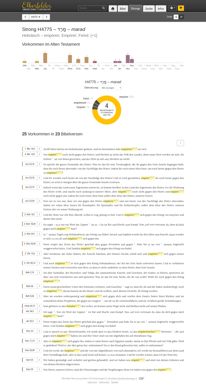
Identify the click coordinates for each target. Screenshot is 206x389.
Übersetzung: (91, 87)
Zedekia (76, 248)
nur (63, 224)
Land (66, 187)
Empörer (72, 350)
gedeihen (51, 345)
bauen (73, 205)
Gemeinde (73, 164)
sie (172, 154)
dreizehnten (108, 149)
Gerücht (132, 291)
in (123, 187)
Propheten (70, 300)
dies (74, 345)
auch (51, 263)
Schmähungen (173, 300)
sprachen (89, 277)
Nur (45, 154)
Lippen (84, 224)
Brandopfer (88, 205)
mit (102, 159)
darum (66, 291)
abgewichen (73, 364)
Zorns (67, 244)
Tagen (60, 234)
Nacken (55, 267)
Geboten (174, 360)
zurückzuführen (128, 300)
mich (53, 335)
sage (50, 312)
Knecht (164, 234)
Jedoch (47, 187)
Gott (155, 164)
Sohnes (116, 253)
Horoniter (75, 272)
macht (71, 191)
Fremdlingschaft (58, 354)
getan (80, 345)
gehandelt (102, 360)
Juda (139, 244)
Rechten (61, 364)
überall (78, 214)
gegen (148, 214)
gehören (53, 306)
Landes (138, 154)
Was (95, 164)
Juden (159, 286)
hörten (164, 272)
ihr (50, 178)
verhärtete (178, 263)
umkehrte (112, 267)
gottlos (92, 360)
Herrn (46, 258)
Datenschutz (104, 382)
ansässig (87, 191)
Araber (151, 272)
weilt (59, 191)
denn (146, 154)
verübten (152, 300)
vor (58, 209)
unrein (92, 187)
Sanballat (58, 272)
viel (164, 341)
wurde (135, 234)
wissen (148, 354)
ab (60, 238)
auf (147, 224)
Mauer (90, 291)
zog (96, 214)
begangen (172, 164)
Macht (120, 224)
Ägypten (119, 341)
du (144, 286)
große (161, 300)
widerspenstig (71, 296)
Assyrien (174, 214)
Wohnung (178, 187)
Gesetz (146, 296)
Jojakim (127, 234)
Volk (126, 154)
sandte (129, 341)
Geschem (137, 272)
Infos (161, 8)
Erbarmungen (91, 369)
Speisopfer (107, 205)
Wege (116, 306)
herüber (116, 187)
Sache (122, 277)
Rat (110, 224)
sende (94, 331)
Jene (45, 306)
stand (53, 286)
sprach (55, 331)
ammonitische (108, 272)
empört (55, 154)
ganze (63, 164)
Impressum (92, 382)
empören (54, 172)
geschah (89, 244)
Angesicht (178, 244)
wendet (57, 178)
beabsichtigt (170, 286)
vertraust (160, 224)
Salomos (101, 253)
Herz (85, 267)
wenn (55, 187)
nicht (72, 154)
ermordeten (50, 300)
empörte (131, 214)
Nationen (89, 286)
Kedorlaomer (76, 149)
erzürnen (114, 182)
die (133, 164)
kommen (121, 354)
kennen (102, 306)
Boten (105, 341)
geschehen (134, 178)
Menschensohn (77, 331)
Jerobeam (54, 253)
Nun (141, 224)
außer (107, 195)
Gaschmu (116, 286)
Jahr (118, 149)
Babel (105, 234)
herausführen (160, 350)
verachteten (66, 277)
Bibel (123, 8)
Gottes (148, 195)
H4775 (36, 16)
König (160, 214)
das (104, 164)
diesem (123, 291)
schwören (148, 263)
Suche (149, 8)
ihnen (66, 159)
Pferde (152, 341)
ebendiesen (140, 335)
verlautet (100, 286)
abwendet (71, 168)
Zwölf (46, 149)
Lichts (89, 306)
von (60, 159)
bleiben (135, 306)
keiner (102, 354)
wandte (180, 234)
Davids (124, 253)
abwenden (177, 201)
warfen (131, 296)
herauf (113, 234)
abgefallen (119, 335)
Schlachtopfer (132, 205)
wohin (87, 214)
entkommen (95, 345)
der (54, 209)
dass (172, 224)
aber (114, 191)
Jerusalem (114, 244)
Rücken (170, 296)
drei (145, 234)
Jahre (53, 149)
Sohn (69, 253)
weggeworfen (51, 248)
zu (120, 267)
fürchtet (105, 154)
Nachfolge (92, 168)
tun (137, 277)
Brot (158, 154)
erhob (133, 253)
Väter (95, 335)
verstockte (71, 267)
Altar (138, 168)
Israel (125, 331)
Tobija (90, 272)
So (44, 164)
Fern (45, 201)
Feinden (74, 306)
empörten (129, 149)
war (61, 214)
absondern (130, 350)
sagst (50, 224)
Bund (118, 345)
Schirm (47, 159)
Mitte (108, 191)
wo (167, 187)
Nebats (77, 253)
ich (88, 331)
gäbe (174, 341)
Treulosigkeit (123, 164)
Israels (162, 164)
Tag (149, 335)
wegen (54, 244)
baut (144, 168)
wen (151, 224)
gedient (88, 149)
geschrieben (64, 286)
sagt (127, 286)
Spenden (114, 382)
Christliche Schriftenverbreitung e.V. (122, 378)
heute (62, 168)
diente (46, 218)
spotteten (174, 272)
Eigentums (82, 187)
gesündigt (61, 360)
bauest (75, 291)
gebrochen (127, 345)
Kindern (116, 331)
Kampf (134, 224)
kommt (108, 187)
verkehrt (77, 360)
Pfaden (162, 306)
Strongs (135, 8)
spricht (51, 164)
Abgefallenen (105, 350)
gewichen (75, 159)
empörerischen (149, 331)
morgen (67, 182)
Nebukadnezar (77, 234)
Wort (72, 224)
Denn (46, 244)
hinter (154, 296)
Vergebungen (115, 369)
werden (153, 291)
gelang (103, 214)
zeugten (96, 300)
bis (145, 244)
